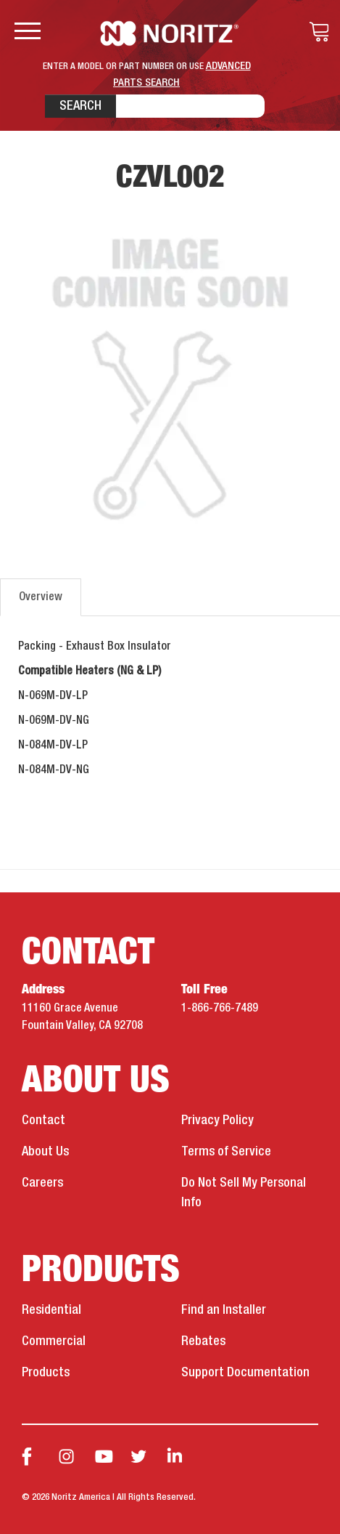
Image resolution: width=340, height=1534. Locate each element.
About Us (45, 1152)
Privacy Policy (217, 1120)
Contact (43, 1120)
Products (46, 1372)
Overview (40, 597)
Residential (51, 1310)
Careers (42, 1183)
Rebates (203, 1341)
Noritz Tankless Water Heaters (170, 33)
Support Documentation (245, 1372)
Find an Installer (223, 1310)
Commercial (54, 1341)
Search (80, 106)
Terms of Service (226, 1152)
